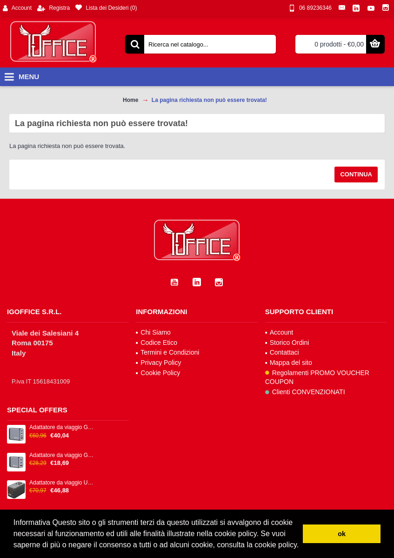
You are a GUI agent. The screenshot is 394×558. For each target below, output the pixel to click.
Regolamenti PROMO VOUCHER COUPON (317, 377)
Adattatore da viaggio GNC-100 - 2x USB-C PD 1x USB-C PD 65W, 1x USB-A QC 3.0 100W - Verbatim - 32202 (62, 427)
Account (279, 332)
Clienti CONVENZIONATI (305, 392)
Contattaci (282, 352)
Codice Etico (156, 342)
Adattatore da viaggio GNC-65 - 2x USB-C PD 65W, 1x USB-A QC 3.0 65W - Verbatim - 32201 (62, 455)
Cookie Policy (158, 372)
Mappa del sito (288, 362)
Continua (356, 174)
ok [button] (342, 534)
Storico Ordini (287, 342)
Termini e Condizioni (167, 352)
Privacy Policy (158, 362)
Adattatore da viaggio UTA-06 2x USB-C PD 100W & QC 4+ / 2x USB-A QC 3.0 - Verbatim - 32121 (62, 483)
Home (130, 100)
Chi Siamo (153, 332)
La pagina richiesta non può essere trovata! (209, 100)
